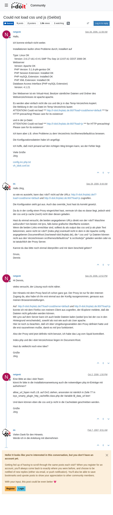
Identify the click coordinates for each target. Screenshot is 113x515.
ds (14, 184)
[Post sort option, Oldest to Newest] (88, 23)
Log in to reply (101, 23)
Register (10, 488)
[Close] (107, 455)
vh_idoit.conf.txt (21, 165)
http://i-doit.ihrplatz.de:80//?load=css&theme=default (74, 110)
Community (38, 5)
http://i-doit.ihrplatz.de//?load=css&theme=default (43, 306)
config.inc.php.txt (22, 162)
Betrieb (8, 23)
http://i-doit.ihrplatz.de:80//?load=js (65, 123)
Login (21, 488)
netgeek (17, 32)
